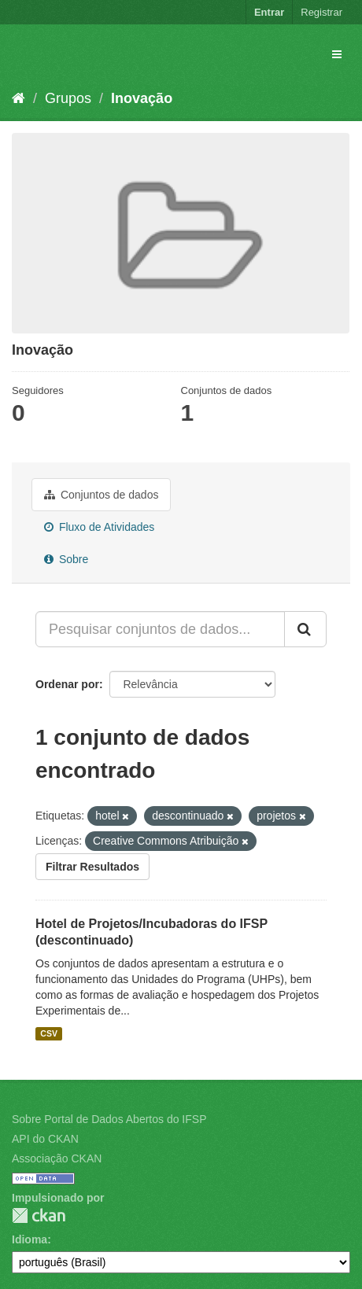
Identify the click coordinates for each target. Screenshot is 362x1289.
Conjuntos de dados (101, 494)
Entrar (269, 12)
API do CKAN (45, 1138)
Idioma (29, 1239)
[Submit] (305, 629)
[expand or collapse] (336, 54)
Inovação (141, 98)
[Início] (18, 98)
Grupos (68, 98)
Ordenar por (67, 684)
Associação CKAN (57, 1158)
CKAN (38, 1215)
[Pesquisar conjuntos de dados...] (160, 629)
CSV (48, 1033)
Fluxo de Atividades (99, 527)
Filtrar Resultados (92, 866)
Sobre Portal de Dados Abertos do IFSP (109, 1119)
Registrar (321, 12)
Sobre (66, 559)
